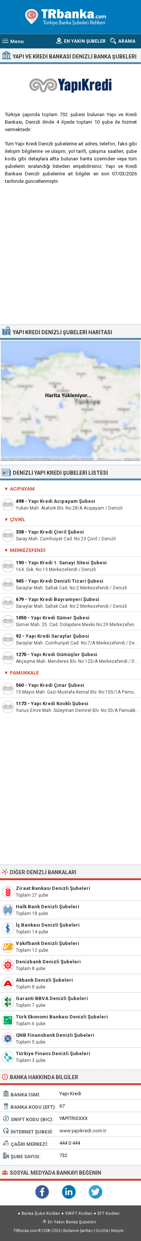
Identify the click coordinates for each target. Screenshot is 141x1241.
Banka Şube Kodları (40, 1213)
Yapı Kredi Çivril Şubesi (56, 532)
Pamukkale (24, 673)
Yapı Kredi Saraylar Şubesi (57, 636)
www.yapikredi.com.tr (82, 1130)
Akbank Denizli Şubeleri (44, 980)
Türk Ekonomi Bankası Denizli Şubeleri (62, 1017)
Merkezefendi (27, 550)
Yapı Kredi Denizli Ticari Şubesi (65, 581)
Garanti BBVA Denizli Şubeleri (52, 998)
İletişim (117, 1231)
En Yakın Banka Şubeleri (72, 1222)
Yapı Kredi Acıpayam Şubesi (61, 501)
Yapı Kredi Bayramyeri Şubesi (63, 599)
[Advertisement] (70, 257)
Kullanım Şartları (78, 1231)
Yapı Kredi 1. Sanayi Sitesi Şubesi (67, 562)
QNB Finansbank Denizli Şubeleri (55, 1035)
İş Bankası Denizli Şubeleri (48, 925)
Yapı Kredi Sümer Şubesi (60, 617)
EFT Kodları (108, 1213)
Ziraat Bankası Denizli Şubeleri (53, 888)
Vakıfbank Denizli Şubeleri (47, 943)
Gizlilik (102, 1231)
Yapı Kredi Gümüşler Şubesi (64, 654)
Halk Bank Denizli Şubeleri (47, 906)
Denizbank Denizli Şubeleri (48, 961)
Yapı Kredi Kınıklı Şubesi (59, 703)
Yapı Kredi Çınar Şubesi (56, 685)
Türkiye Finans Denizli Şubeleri (53, 1053)
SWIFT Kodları (78, 1213)
